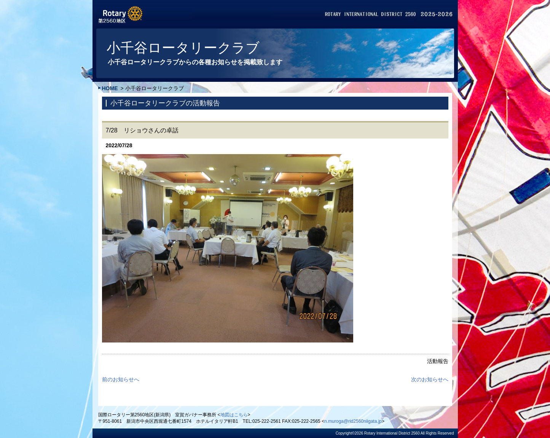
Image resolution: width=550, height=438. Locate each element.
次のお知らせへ (429, 379)
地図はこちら (234, 414)
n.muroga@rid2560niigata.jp (353, 421)
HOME (110, 88)
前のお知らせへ (120, 379)
